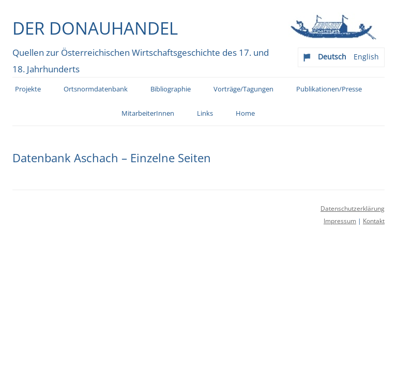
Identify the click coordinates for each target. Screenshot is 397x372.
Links (205, 113)
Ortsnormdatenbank (96, 89)
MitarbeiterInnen (147, 113)
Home (245, 113)
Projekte (28, 89)
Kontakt (374, 220)
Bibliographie (170, 89)
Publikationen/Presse (329, 89)
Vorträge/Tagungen (243, 89)
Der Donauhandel (95, 28)
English (366, 56)
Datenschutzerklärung (352, 208)
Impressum (340, 220)
